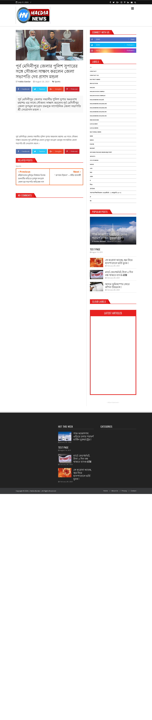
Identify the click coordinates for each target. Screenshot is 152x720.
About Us (114, 490)
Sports (57, 81)
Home (105, 490)
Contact (133, 490)
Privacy (124, 490)
